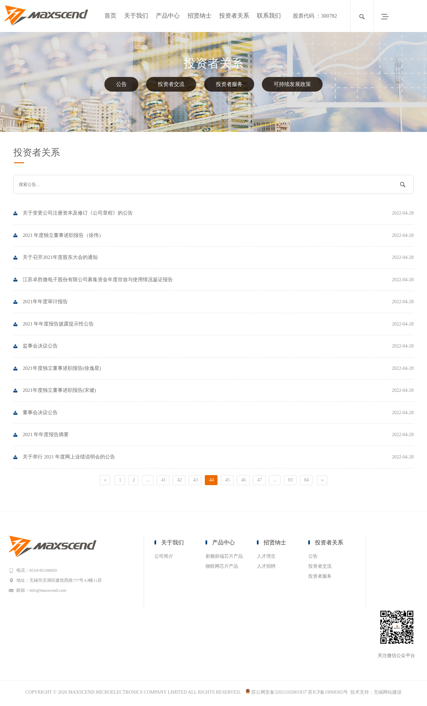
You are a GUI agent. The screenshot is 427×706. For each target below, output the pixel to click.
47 (259, 481)
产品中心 (168, 15)
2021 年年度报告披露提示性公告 (218, 325)
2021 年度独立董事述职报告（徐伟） (218, 235)
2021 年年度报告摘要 (218, 436)
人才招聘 (266, 567)
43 (195, 481)
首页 (110, 15)
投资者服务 (229, 84)
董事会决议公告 (218, 414)
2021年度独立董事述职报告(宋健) (218, 391)
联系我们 (269, 15)
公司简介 (163, 557)
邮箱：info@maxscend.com (44, 591)
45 (227, 481)
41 (163, 481)
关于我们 (136, 15)
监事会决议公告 (218, 347)
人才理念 (266, 557)
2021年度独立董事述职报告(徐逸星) (218, 369)
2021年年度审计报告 (218, 302)
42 (179, 481)
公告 (121, 84)
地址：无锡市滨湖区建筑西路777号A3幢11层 (61, 581)
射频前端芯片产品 (224, 557)
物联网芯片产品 (221, 567)
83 (290, 481)
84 (306, 481)
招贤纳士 (199, 15)
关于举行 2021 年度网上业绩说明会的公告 (218, 458)
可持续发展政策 (292, 84)
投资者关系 (234, 15)
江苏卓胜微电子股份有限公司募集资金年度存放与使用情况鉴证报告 (218, 280)
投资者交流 (171, 84)
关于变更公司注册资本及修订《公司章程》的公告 (218, 213)
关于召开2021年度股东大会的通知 (218, 258)
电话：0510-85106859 (39, 571)
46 (243, 481)
